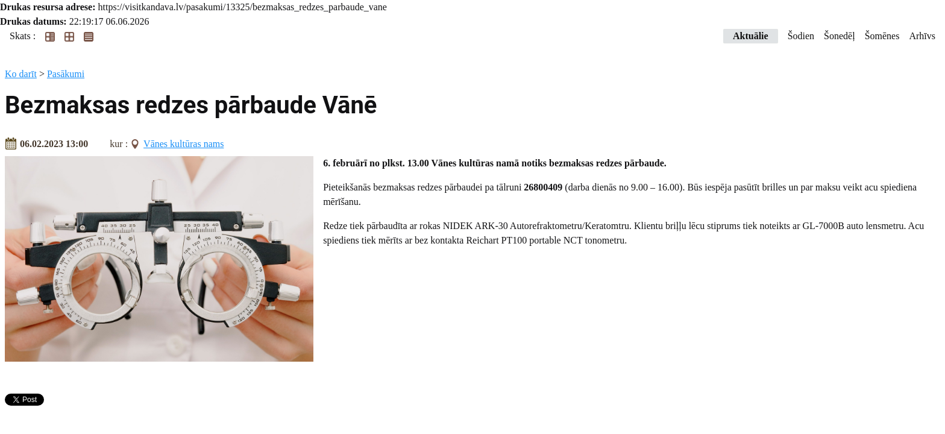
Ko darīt (21, 74)
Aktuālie (750, 36)
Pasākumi (65, 74)
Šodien (801, 36)
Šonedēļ (839, 36)
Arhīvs (922, 36)
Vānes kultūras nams (183, 144)
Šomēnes (882, 36)
